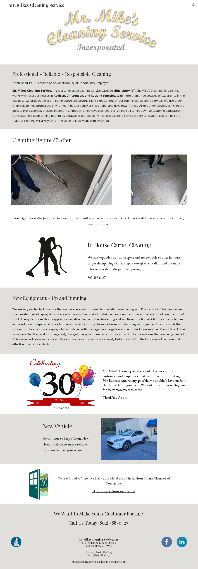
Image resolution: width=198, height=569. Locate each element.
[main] (99, 97)
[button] (4, 5)
